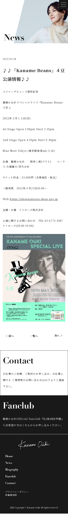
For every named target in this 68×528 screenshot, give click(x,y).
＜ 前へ (9, 336)
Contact (10, 483)
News (8, 463)
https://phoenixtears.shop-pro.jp (34, 199)
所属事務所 (11, 494)
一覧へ (34, 336)
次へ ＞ (58, 335)
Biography (11, 469)
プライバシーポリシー (17, 491)
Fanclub (10, 476)
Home (9, 456)
